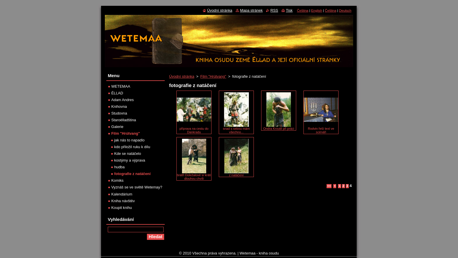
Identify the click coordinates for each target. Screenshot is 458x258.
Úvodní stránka (181, 76)
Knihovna (119, 106)
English (316, 10)
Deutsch (345, 10)
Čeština (302, 10)
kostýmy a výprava (129, 160)
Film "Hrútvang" (213, 76)
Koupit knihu (121, 207)
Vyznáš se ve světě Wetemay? (136, 187)
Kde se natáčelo (127, 153)
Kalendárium (121, 194)
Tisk (289, 10)
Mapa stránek (251, 10)
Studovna (119, 113)
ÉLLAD (117, 93)
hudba (119, 167)
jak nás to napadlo (129, 140)
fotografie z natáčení (132, 174)
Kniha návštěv (123, 201)
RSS (274, 10)
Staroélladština (123, 120)
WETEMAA (120, 86)
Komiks (117, 180)
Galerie (117, 126)
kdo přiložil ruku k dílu (132, 147)
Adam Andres (122, 100)
